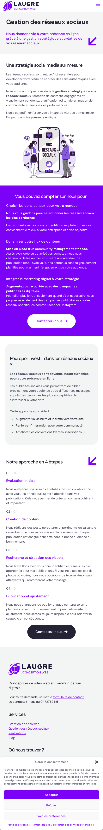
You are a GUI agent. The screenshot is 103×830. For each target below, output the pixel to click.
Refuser (51, 805)
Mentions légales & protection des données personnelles (63, 824)
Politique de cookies (19, 824)
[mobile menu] (97, 6)
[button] (97, 762)
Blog (12, 738)
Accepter (51, 795)
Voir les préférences (51, 816)
